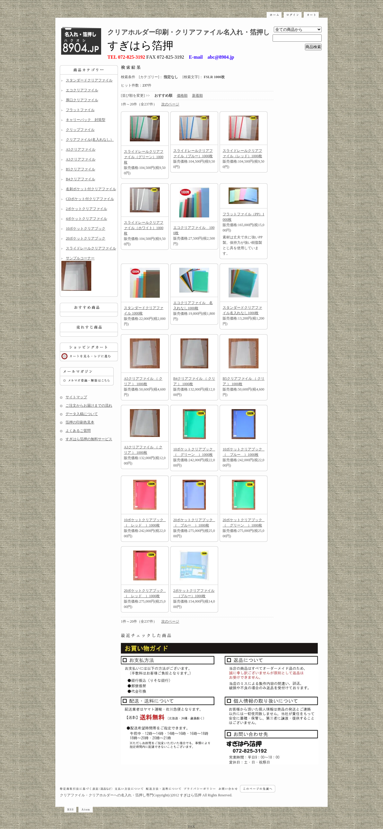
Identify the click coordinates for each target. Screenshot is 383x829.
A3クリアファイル (80, 159)
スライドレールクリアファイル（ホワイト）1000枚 (143, 227)
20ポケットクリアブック (85, 238)
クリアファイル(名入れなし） (90, 139)
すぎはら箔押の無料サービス (89, 439)
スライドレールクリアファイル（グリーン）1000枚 (143, 156)
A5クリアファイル (80, 149)
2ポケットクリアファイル (86, 209)
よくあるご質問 (78, 431)
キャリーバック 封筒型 (85, 120)
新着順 (197, 95)
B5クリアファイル (80, 169)
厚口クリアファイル (82, 100)
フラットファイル (80, 110)
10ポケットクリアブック (85, 228)
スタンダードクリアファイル (89, 80)
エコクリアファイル (82, 90)
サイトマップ (76, 397)
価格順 (182, 95)
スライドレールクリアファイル (91, 248)
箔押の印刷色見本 (80, 422)
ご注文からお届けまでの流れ (89, 405)
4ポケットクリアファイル (86, 219)
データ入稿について (82, 414)
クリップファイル (80, 130)
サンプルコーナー (88, 273)
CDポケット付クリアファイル (90, 199)
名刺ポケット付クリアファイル (91, 189)
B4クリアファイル (80, 179)
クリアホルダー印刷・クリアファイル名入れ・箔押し (188, 32)
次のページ (170, 104)
